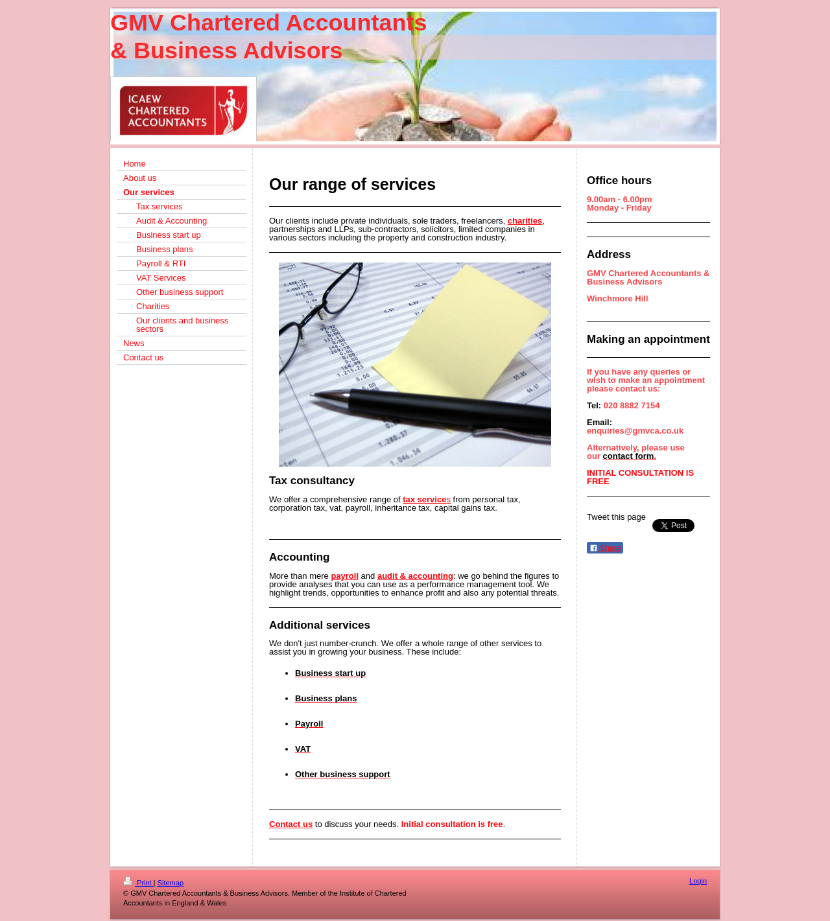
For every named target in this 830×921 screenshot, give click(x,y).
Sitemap (171, 883)
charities (525, 221)
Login (698, 881)
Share (605, 548)
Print (138, 883)
